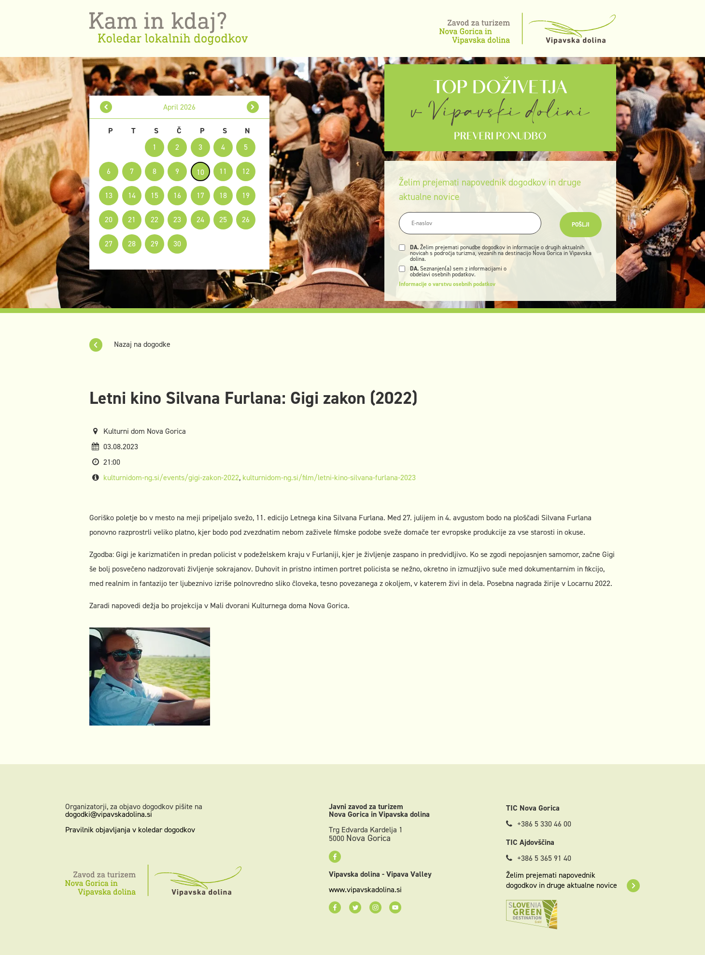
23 (177, 219)
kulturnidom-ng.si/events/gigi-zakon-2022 (171, 477)
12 (246, 171)
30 (177, 244)
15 (154, 195)
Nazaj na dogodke (129, 344)
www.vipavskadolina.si (365, 890)
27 (109, 244)
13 (109, 195)
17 (200, 195)
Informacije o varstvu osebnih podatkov (447, 284)
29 (154, 244)
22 (154, 219)
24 (200, 219)
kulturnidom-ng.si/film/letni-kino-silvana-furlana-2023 (329, 477)
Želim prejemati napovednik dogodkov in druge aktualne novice (573, 880)
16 (177, 195)
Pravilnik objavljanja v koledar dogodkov (130, 830)
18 (223, 195)
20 (109, 219)
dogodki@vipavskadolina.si (108, 814)
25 (223, 219)
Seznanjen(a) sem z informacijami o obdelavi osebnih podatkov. (458, 271)
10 (200, 172)
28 (132, 244)
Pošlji (581, 224)
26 (246, 219)
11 (223, 171)
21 (132, 219)
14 (132, 195)
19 (246, 195)
